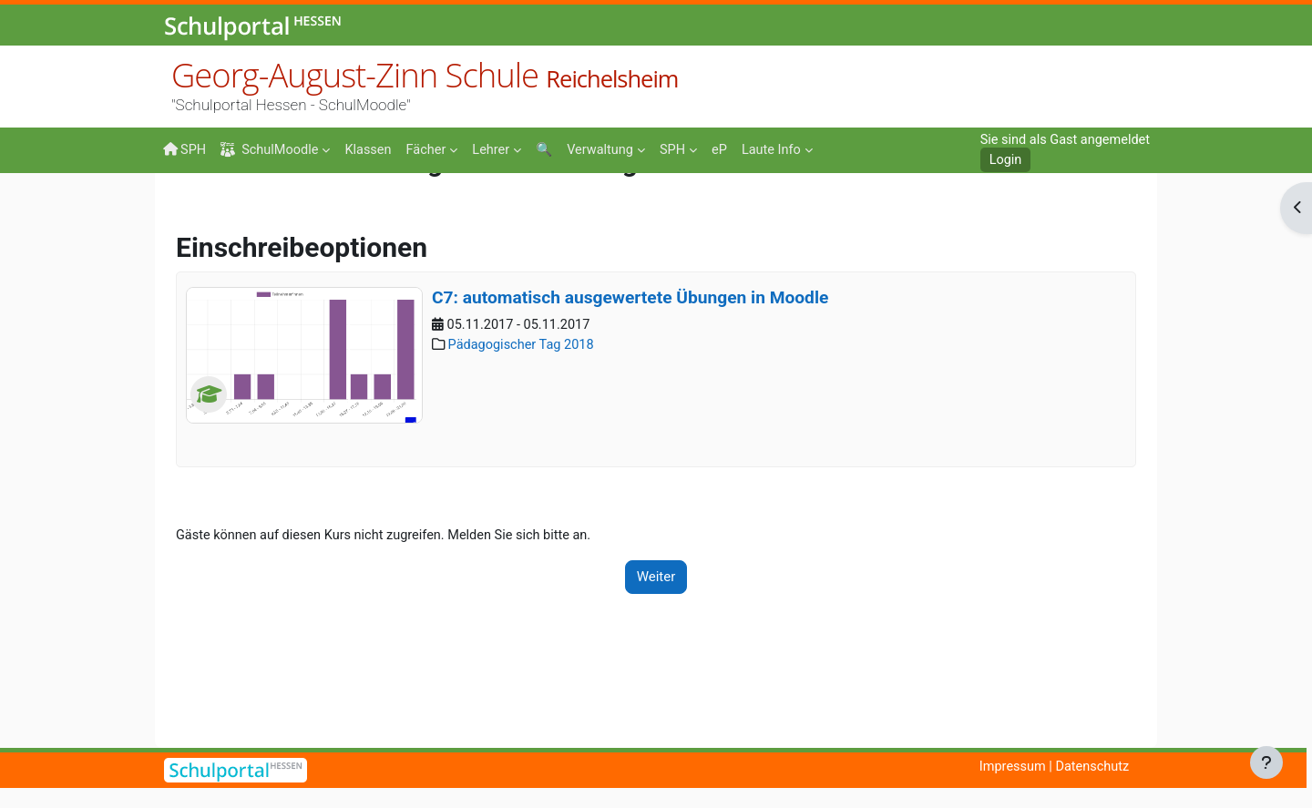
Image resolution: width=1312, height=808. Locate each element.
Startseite (192, 211)
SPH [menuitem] (185, 149)
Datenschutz (1090, 767)
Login (1000, 160)
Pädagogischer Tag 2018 (524, 464)
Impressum (1007, 767)
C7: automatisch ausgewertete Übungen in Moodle (630, 415)
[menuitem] (373, 148)
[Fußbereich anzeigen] (1266, 762)
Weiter (656, 696)
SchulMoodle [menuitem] (272, 150)
